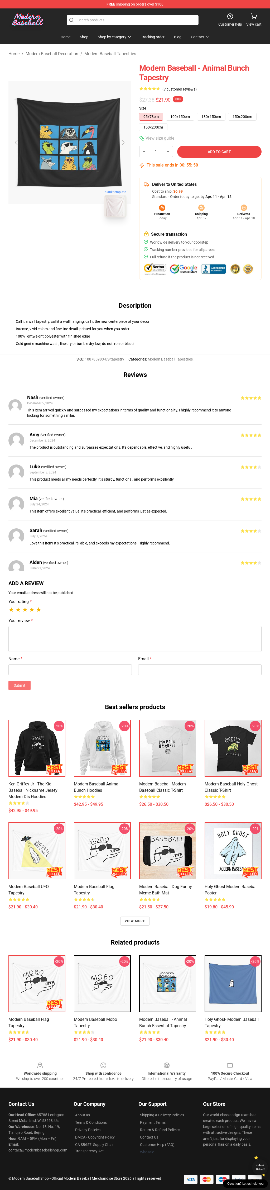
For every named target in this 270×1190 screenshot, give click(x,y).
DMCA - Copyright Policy (95, 1137)
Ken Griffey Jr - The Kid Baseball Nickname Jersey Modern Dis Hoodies (32, 790)
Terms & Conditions (91, 1122)
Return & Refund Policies (160, 1130)
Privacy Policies (87, 1130)
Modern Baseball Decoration (52, 53)
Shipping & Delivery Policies (162, 1115)
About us (82, 1115)
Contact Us (149, 1137)
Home (14, 53)
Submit (19, 685)
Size (142, 108)
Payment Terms (153, 1122)
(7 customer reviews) (179, 89)
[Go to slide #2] (83, 233)
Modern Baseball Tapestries (110, 53)
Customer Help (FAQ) (157, 1144)
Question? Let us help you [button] (245, 1184)
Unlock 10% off (260, 1167)
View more (135, 921)
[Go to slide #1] (56, 233)
